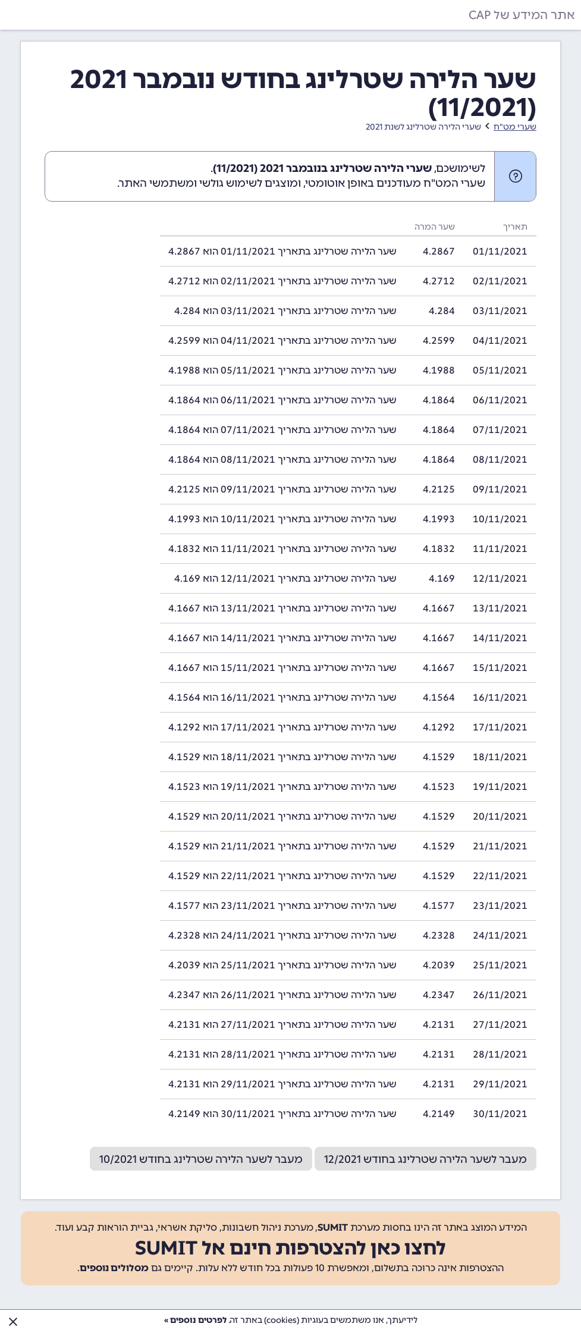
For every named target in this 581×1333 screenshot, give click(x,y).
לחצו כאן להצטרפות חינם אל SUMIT (290, 1248)
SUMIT (333, 1227)
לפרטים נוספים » (195, 1320)
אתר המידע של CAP (522, 15)
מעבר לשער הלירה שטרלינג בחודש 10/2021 (201, 1159)
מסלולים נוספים (114, 1268)
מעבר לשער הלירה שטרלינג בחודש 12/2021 (425, 1159)
